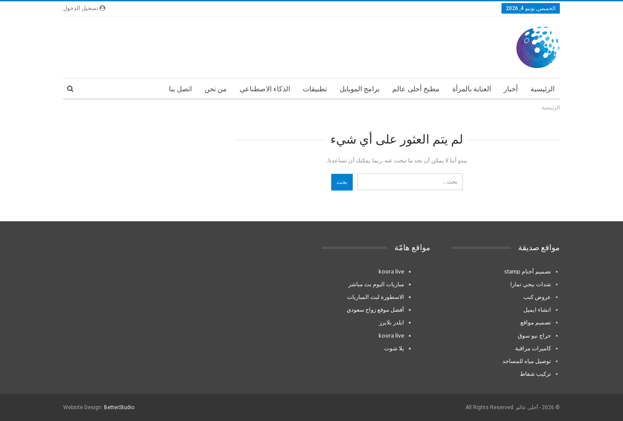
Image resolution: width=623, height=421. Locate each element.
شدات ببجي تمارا (530, 284)
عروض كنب (537, 296)
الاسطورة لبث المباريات (375, 296)
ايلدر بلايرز (391, 322)
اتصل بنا (180, 89)
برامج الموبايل (360, 89)
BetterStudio (119, 407)
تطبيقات (315, 89)
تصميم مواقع (535, 322)
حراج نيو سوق (534, 335)
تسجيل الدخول (84, 8)
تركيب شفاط (535, 373)
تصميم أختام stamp (527, 271)
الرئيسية (542, 89)
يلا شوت (394, 348)
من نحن (215, 89)
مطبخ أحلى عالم (416, 89)
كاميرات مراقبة (533, 348)
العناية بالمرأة (471, 89)
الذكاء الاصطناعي (265, 89)
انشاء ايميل (537, 309)
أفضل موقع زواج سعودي (375, 309)
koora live (391, 271)
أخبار (511, 89)
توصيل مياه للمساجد (526, 360)
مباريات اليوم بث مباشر (376, 284)
